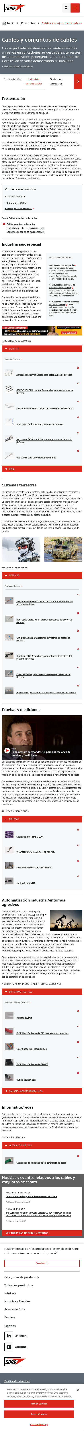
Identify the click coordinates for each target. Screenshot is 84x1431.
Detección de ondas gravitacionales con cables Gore (31, 1196)
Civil (12, 469)
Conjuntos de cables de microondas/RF (25, 228)
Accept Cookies (39, 1403)
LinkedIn (15, 1335)
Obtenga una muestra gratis (61, 265)
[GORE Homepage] (15, 8)
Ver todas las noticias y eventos (27, 1233)
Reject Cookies (39, 1414)
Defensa (14, 349)
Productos (28, 23)
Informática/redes (20, 1145)
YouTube (15, 1347)
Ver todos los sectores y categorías (18, 66)
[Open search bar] (66, 8)
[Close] (78, 1390)
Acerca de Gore (14, 1309)
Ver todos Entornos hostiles (16, 1002)
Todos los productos (18, 1285)
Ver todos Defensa (12, 359)
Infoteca (10, 1293)
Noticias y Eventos (17, 1301)
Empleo (9, 1317)
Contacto (42, 1263)
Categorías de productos (21, 1277)
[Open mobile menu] (75, 8)
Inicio (11, 23)
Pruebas (14, 819)
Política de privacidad (17, 1381)
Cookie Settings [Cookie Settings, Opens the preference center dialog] (39, 1424)
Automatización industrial (26, 1091)
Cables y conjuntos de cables (21, 224)
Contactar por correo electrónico (18, 208)
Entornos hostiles (20, 992)
